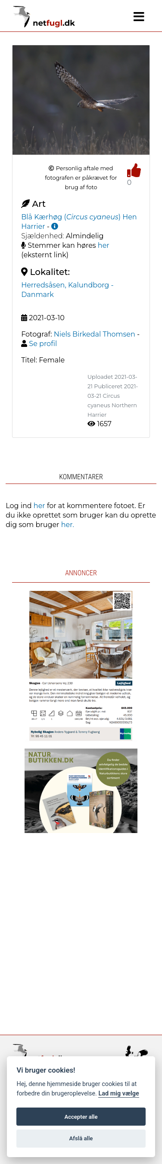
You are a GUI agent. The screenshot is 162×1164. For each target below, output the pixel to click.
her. (67, 525)
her (103, 245)
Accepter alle (80, 1117)
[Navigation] (139, 17)
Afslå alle (81, 1138)
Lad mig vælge (118, 1093)
